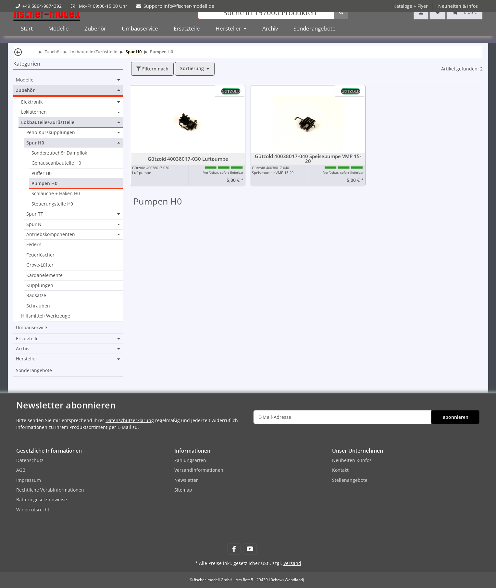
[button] (421, 23)
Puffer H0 (41, 173)
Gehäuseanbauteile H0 (56, 163)
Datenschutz (29, 460)
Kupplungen (39, 285)
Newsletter (186, 480)
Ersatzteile (27, 338)
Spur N (34, 224)
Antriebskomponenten (50, 234)
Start (27, 39)
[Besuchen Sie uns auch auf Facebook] (234, 549)
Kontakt (340, 470)
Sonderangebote (34, 370)
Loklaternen (34, 112)
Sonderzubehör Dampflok (59, 153)
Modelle (24, 80)
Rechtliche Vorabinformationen (50, 490)
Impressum (28, 480)
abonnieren (455, 417)
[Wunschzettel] (437, 23)
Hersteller (26, 359)
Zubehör (25, 90)
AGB (20, 470)
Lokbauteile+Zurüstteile (47, 122)
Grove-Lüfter (40, 265)
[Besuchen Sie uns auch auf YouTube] (249, 549)
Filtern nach (152, 69)
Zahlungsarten (190, 460)
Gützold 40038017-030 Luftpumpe (188, 158)
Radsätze (36, 295)
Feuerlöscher (40, 255)
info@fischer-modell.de (189, 6)
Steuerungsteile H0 (52, 204)
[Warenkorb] (464, 23)
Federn (34, 244)
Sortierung (192, 68)
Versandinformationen (198, 470)
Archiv (23, 348)
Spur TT (34, 214)
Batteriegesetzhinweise (41, 499)
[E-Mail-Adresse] (342, 417)
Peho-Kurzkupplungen (50, 132)
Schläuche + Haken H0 (55, 193)
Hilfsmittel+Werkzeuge (45, 316)
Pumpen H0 (44, 183)
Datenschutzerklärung (129, 420)
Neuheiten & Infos (458, 6)
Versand (292, 563)
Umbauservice (31, 327)
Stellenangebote (349, 480)
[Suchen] (266, 23)
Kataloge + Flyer (410, 6)
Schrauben (38, 306)
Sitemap (183, 490)
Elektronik (32, 102)
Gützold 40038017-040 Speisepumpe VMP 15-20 (308, 159)
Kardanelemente (44, 275)
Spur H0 (35, 143)
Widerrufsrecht (32, 510)
